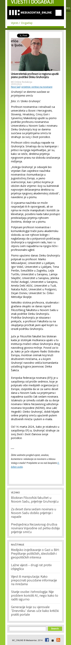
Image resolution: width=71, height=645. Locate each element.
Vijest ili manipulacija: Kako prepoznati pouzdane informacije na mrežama (34, 580)
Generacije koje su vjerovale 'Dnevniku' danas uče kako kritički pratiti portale (35, 611)
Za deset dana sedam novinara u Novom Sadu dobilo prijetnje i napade (33, 513)
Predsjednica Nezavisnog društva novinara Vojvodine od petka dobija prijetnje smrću (35, 528)
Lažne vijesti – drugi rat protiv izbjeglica (31, 567)
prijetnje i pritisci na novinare (36, 86)
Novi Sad (15, 86)
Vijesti (14, 23)
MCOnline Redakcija (21, 82)
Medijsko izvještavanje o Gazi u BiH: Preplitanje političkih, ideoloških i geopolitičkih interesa (35, 554)
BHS (68, 8)
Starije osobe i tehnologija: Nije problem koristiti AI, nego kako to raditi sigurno (34, 596)
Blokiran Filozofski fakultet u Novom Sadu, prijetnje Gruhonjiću (35, 500)
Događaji (26, 23)
